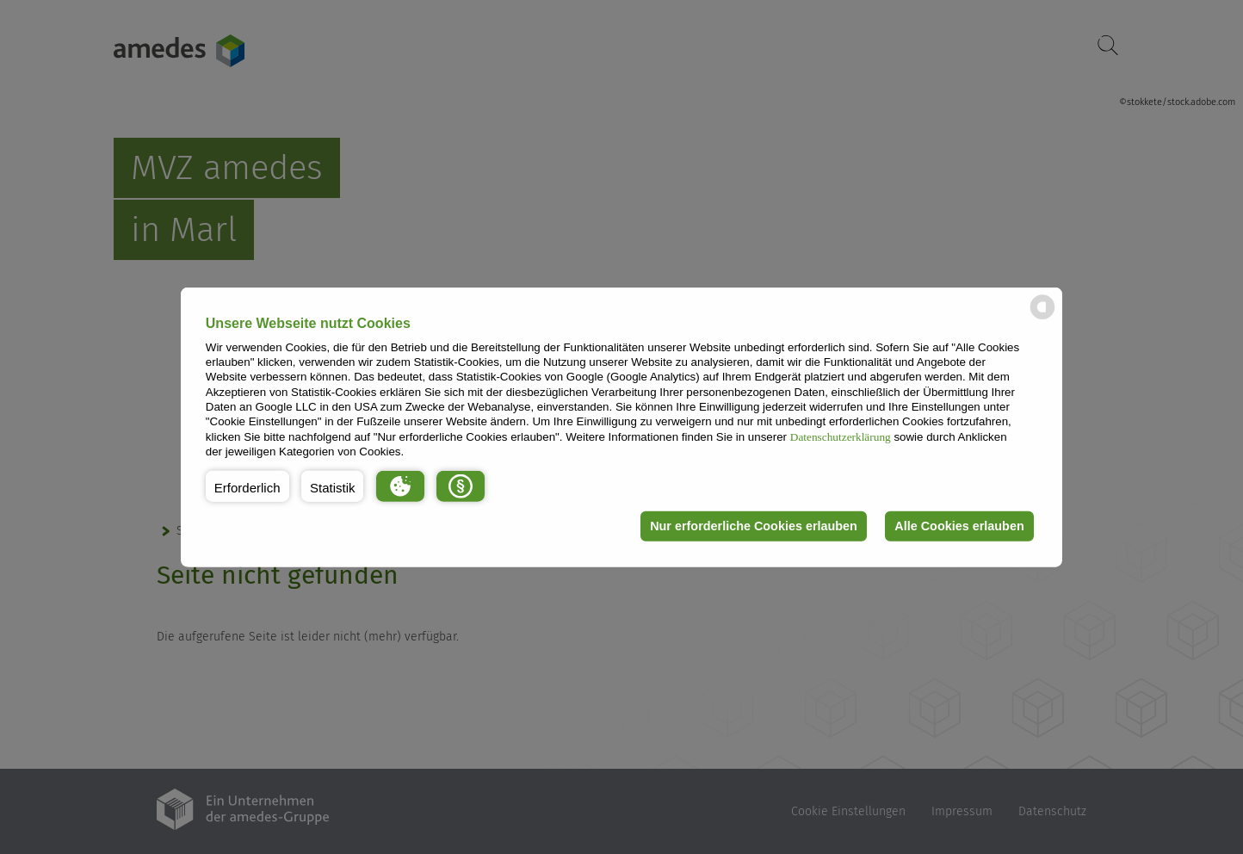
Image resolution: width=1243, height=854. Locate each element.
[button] (247, 485)
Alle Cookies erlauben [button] (958, 526)
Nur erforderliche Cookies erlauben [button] (753, 526)
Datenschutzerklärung (840, 436)
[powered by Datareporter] (1042, 318)
